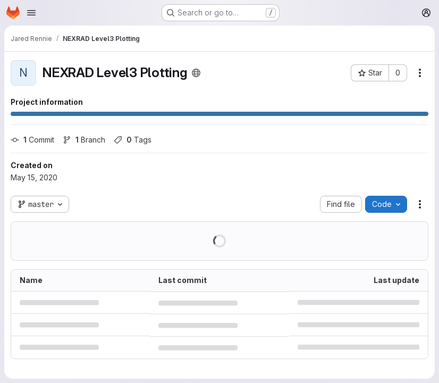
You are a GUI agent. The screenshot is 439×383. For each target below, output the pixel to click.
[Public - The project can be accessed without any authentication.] (196, 73)
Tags (132, 139)
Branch (84, 139)
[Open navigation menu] (31, 12)
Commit (32, 139)
